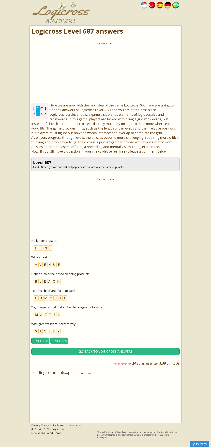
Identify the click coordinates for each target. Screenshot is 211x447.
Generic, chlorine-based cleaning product (59, 274)
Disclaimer (58, 425)
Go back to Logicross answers (105, 351)
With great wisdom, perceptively (53, 324)
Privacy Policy (40, 425)
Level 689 (59, 341)
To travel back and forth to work (53, 291)
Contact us (75, 425)
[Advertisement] (105, 69)
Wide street (39, 257)
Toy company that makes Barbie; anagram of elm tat (67, 307)
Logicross (58, 429)
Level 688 (40, 341)
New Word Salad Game (46, 433)
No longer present (43, 241)
